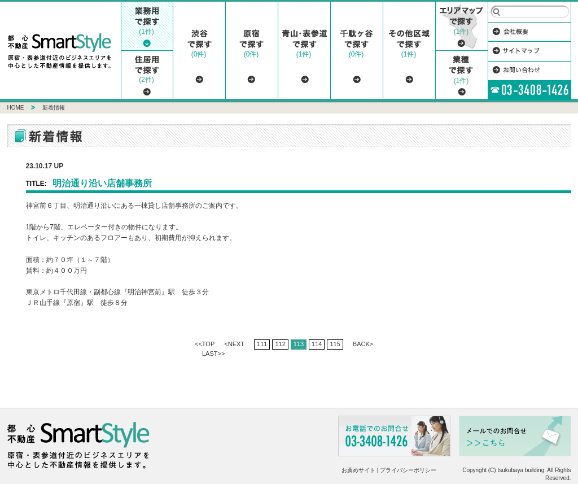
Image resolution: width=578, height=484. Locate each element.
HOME (15, 107)
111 (262, 344)
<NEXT (234, 344)
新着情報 (53, 107)
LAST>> (213, 353)
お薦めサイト (358, 470)
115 (335, 344)
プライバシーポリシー (408, 470)
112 (280, 344)
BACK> (363, 344)
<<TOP (204, 344)
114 (317, 344)
